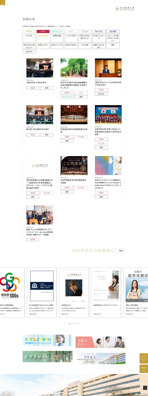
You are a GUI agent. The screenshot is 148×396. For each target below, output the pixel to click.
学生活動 (79, 31)
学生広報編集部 (28, 34)
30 (108, 226)
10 (99, 226)
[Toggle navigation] (2, 2)
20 (104, 226)
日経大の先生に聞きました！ (67, 35)
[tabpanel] (39, 268)
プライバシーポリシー (54, 387)
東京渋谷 (92, 39)
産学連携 (118, 31)
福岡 (80, 39)
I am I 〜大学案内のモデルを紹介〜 (93, 35)
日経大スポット (118, 34)
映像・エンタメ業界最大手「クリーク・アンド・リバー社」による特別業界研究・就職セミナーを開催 (39, 208)
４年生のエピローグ (79, 34)
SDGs (67, 31)
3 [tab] (71, 299)
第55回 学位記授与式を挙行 (37, 116)
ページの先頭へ (145, 388)
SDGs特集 (54, 39)
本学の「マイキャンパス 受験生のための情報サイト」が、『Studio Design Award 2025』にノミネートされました (108, 162)
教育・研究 (93, 31)
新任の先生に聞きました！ (106, 35)
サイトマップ (97, 387)
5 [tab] (75, 299)
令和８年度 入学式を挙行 (35, 71)
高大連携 (105, 31)
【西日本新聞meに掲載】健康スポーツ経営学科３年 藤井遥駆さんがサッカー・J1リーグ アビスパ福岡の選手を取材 (39, 162)
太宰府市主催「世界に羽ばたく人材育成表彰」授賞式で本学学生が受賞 (108, 117)
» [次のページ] (116, 225)
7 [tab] (78, 299)
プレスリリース (54, 31)
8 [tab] (79, 299)
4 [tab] (73, 299)
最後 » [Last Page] (121, 226)
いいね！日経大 (54, 34)
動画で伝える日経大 (67, 40)
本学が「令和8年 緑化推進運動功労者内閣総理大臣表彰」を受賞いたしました (74, 74)
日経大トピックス (28, 39)
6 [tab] (76, 299)
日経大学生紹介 (41, 39)
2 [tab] (70, 299)
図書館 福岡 (41, 34)
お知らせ (28, 31)
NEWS (41, 31)
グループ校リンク (80, 387)
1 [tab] (68, 299)
